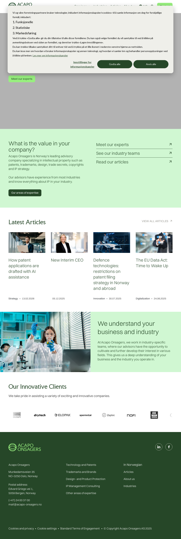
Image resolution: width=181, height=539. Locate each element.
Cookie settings (47, 528)
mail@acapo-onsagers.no (25, 504)
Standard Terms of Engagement (80, 528)
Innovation (99, 298)
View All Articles (155, 221)
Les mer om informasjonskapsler (50, 55)
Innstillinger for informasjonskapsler (82, 64)
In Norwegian (133, 465)
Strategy (13, 298)
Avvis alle (151, 64)
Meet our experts (21, 78)
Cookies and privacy (21, 528)
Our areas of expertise (25, 192)
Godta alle (114, 64)
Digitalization (143, 298)
